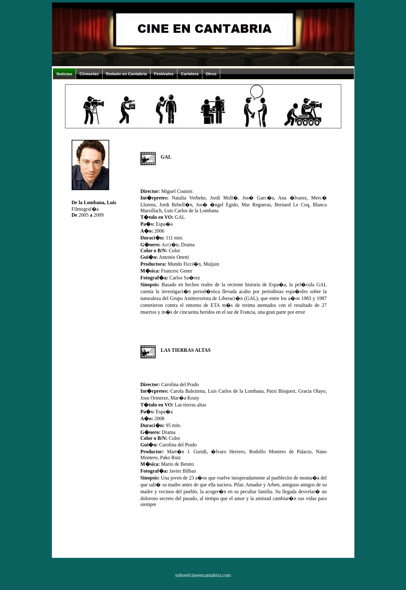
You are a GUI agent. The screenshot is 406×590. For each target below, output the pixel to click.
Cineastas (89, 73)
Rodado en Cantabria (126, 73)
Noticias (65, 73)
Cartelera (189, 73)
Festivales (164, 73)
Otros (211, 73)
